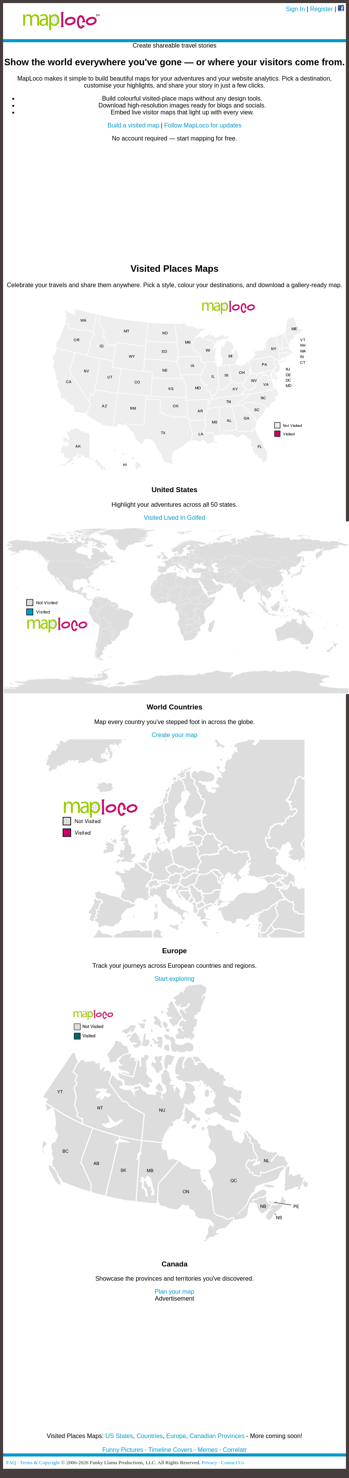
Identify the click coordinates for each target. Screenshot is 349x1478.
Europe (176, 1436)
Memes (208, 1450)
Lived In (174, 517)
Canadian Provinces (216, 1436)
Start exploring (174, 978)
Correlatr (235, 1450)
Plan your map (174, 1291)
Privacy (210, 1462)
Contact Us (232, 1462)
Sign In (295, 9)
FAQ (11, 1462)
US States (119, 1436)
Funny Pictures (122, 1450)
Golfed (196, 517)
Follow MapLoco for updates (202, 125)
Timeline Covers (170, 1450)
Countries (149, 1436)
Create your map (174, 735)
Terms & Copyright (40, 1462)
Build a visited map (133, 125)
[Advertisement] (174, 202)
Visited (153, 517)
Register (321, 9)
